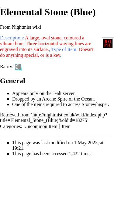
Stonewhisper (95, 104)
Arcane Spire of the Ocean (68, 98)
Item (66, 126)
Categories (10, 126)
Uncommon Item (40, 126)
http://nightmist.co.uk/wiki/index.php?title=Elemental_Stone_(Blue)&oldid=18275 (53, 117)
